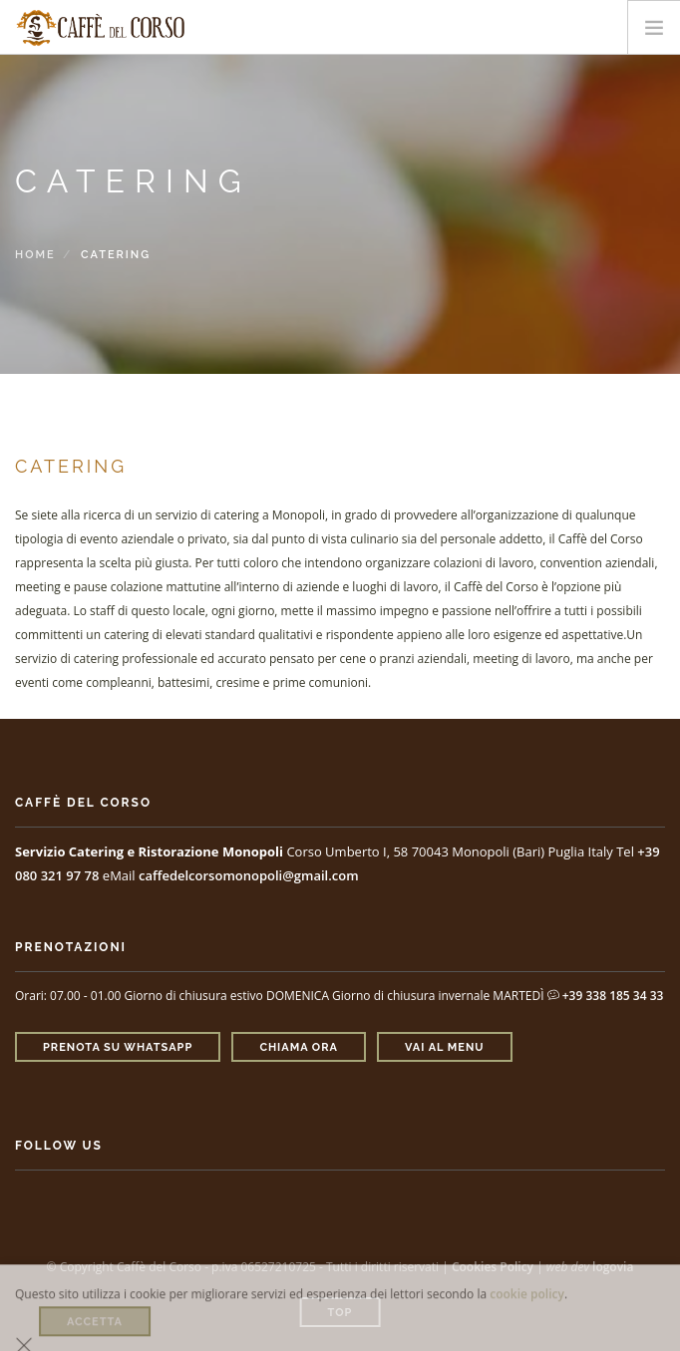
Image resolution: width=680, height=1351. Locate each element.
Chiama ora (298, 1047)
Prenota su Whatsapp (117, 1047)
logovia (612, 1266)
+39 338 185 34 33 (605, 995)
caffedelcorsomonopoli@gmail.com (249, 875)
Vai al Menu (445, 1047)
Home (35, 254)
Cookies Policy (492, 1266)
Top (340, 1312)
